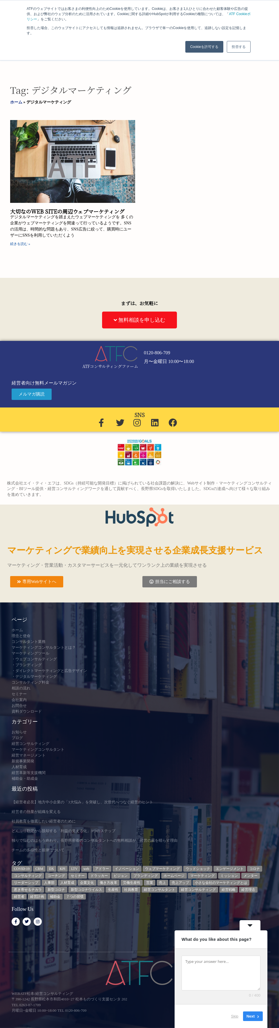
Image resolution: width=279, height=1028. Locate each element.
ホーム (16, 102)
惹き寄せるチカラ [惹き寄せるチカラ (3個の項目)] (28, 890)
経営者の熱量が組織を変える (36, 811)
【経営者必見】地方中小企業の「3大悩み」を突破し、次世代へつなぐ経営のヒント (82, 802)
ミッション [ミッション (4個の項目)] (229, 876)
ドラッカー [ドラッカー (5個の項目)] (99, 876)
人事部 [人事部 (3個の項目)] (49, 883)
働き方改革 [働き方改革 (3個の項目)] (108, 883)
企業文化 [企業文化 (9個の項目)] (87, 883)
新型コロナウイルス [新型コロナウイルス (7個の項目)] (86, 890)
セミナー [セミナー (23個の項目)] (78, 876)
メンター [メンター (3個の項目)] (251, 876)
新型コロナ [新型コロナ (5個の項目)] (56, 890)
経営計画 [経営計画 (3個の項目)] (37, 897)
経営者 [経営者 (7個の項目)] (19, 897)
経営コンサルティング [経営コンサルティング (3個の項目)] (198, 890)
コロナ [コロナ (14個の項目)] (254, 869)
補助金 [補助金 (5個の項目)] (55, 897)
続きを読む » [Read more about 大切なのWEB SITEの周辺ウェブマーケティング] (20, 244)
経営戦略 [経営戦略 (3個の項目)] (228, 890)
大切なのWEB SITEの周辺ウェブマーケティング (67, 211)
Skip (234, 1016)
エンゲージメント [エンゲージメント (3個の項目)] (230, 869)
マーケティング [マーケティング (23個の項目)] (202, 876)
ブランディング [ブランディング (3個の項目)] (145, 876)
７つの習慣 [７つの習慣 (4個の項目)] (75, 897)
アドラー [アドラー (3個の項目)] (102, 869)
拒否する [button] (239, 47)
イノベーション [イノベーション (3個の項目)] (127, 869)
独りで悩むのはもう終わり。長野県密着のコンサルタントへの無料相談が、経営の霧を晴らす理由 (94, 840)
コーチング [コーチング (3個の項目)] (56, 876)
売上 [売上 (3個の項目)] (162, 883)
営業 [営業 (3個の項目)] (149, 883)
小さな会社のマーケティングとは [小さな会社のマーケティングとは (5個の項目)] (221, 883)
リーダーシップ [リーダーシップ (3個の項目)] (26, 883)
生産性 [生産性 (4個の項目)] (113, 890)
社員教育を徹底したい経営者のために (44, 821)
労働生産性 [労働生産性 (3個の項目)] (131, 883)
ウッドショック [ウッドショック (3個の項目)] (198, 869)
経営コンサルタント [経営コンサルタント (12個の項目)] (159, 890)
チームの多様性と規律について (38, 850)
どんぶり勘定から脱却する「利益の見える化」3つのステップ (63, 831)
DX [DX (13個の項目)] (51, 869)
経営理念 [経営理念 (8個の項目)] (248, 890)
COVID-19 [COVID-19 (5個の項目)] (22, 869)
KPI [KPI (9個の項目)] (62, 869)
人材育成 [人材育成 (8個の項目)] (67, 883)
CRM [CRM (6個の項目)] (39, 869)
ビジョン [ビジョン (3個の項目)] (121, 876)
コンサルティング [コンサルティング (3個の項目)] (28, 876)
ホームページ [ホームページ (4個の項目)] (174, 876)
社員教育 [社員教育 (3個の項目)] (131, 890)
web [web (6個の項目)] (86, 869)
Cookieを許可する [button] (204, 47)
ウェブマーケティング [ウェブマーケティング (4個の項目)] (162, 869)
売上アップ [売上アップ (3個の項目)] (180, 883)
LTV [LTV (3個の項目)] (74, 869)
